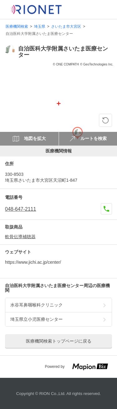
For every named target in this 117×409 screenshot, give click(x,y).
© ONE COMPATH (66, 64)
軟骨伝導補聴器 (20, 236)
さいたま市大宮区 (66, 27)
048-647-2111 (20, 209)
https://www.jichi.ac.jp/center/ (33, 262)
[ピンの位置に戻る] (105, 120)
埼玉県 (39, 27)
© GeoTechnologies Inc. (96, 64)
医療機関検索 (17, 27)
